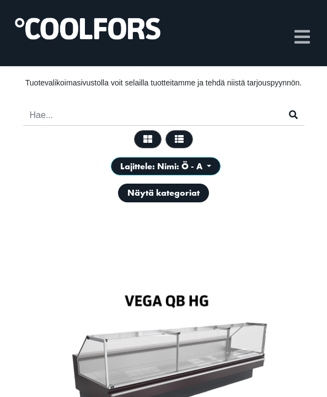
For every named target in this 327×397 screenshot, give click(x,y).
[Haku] (293, 115)
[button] (166, 166)
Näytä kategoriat (163, 192)
